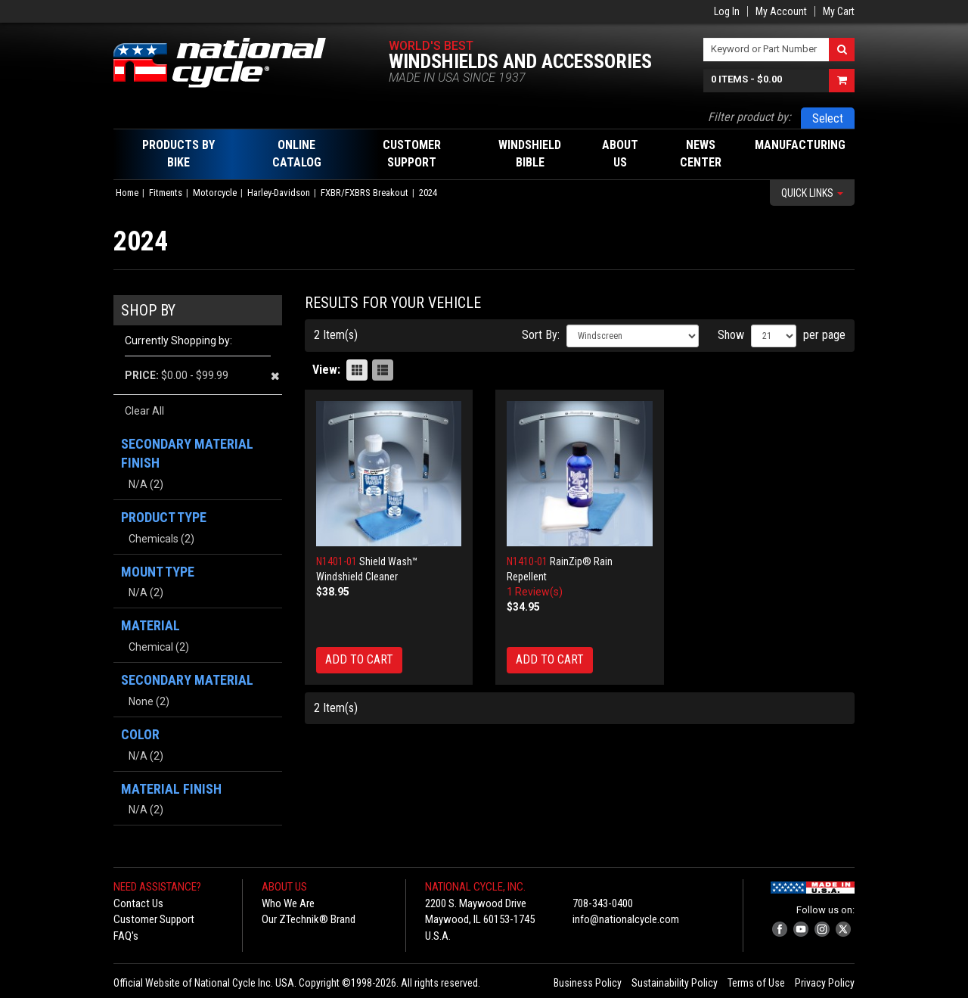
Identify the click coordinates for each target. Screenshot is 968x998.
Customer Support (153, 919)
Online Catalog (296, 153)
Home (127, 192)
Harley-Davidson (278, 192)
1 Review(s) (535, 592)
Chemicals (153, 539)
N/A (138, 484)
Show (731, 335)
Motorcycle (215, 192)
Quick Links (812, 193)
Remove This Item (275, 376)
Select (827, 118)
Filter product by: (749, 117)
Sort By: (541, 335)
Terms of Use (756, 983)
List (382, 370)
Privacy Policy (825, 983)
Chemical (151, 647)
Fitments (165, 192)
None (141, 701)
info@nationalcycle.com (625, 919)
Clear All (144, 411)
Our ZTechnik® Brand (308, 919)
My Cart (839, 11)
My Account (781, 11)
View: (326, 369)
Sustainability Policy (674, 983)
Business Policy (588, 983)
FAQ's (125, 936)
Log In (727, 11)
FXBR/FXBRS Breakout (364, 192)
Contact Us (138, 903)
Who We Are (288, 903)
